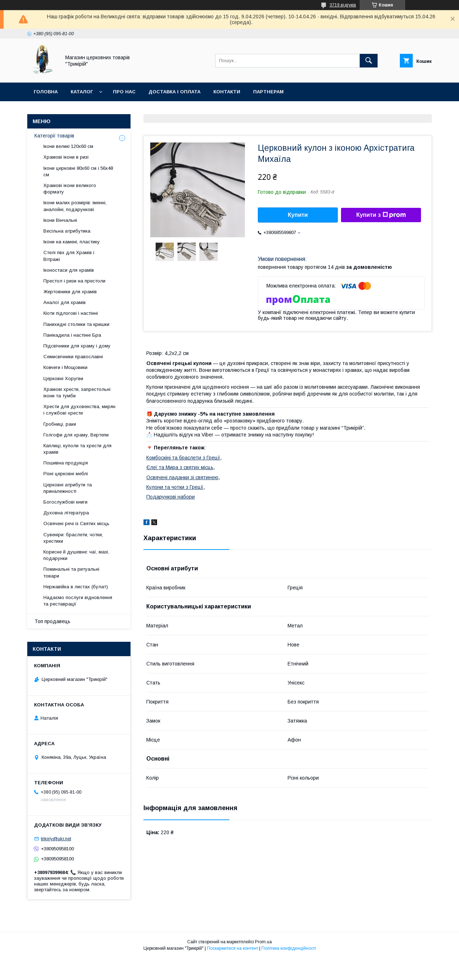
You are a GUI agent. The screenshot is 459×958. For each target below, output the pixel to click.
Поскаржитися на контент (232, 948)
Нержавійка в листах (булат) (75, 586)
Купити (298, 215)
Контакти (226, 91)
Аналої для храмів (64, 302)
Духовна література (66, 512)
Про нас (124, 91)
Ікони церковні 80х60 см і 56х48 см (78, 171)
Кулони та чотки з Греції (174, 487)
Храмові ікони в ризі (66, 157)
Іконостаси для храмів (68, 270)
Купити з (381, 215)
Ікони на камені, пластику (71, 241)
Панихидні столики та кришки (76, 324)
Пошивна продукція (65, 463)
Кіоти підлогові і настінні (70, 313)
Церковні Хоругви (63, 378)
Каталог (82, 91)
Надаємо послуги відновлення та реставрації (77, 601)
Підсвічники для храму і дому (76, 346)
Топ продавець (52, 621)
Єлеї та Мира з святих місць (179, 467)
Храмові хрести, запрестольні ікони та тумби (76, 392)
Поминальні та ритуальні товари (71, 572)
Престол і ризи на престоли (74, 281)
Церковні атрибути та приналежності (67, 488)
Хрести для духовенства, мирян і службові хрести (79, 410)
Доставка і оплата (174, 91)
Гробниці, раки (59, 424)
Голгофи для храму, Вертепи (76, 435)
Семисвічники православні (73, 356)
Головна (46, 91)
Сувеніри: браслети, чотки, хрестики (73, 538)
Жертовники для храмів (70, 291)
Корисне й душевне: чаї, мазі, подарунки (76, 555)
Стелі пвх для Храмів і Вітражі (68, 256)
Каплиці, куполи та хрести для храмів (77, 449)
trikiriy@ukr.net (56, 838)
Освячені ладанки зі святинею (182, 477)
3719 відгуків (343, 5)
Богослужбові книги (65, 502)
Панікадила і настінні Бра (72, 335)
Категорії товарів (54, 136)
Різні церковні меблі (65, 473)
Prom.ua (263, 941)
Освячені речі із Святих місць (76, 523)
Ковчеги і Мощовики (65, 367)
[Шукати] (369, 60)
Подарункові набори (170, 497)
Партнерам (268, 91)
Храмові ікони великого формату (69, 189)
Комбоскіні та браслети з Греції (183, 458)
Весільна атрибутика (66, 231)
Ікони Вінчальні (60, 220)
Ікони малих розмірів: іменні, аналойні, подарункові (75, 206)
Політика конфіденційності (288, 948)
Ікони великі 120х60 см (68, 146)
